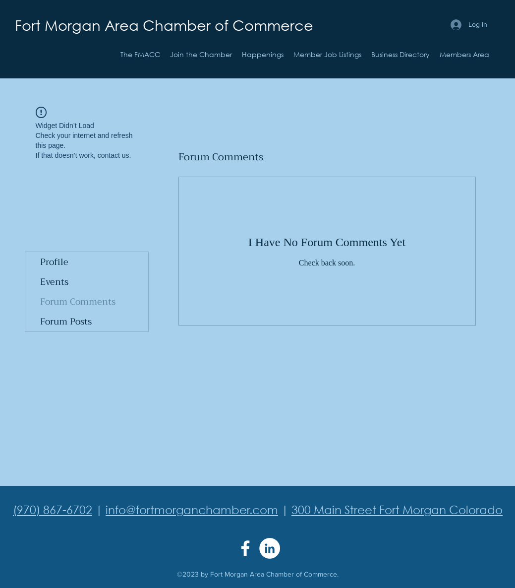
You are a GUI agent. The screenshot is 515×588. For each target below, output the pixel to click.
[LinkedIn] (269, 548)
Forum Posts (66, 321)
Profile (54, 262)
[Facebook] (245, 548)
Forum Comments (77, 302)
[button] (262, 54)
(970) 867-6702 (52, 509)
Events (54, 282)
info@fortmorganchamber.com (192, 509)
